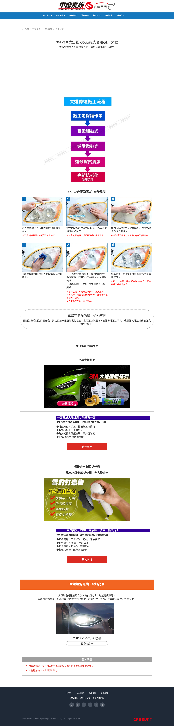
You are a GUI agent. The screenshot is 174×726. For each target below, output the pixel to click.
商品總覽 (73, 15)
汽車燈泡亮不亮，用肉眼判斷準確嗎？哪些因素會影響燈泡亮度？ (63, 665)
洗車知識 (85, 15)
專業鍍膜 (108, 15)
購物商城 (120, 15)
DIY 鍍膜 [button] (60, 15)
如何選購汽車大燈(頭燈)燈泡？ (45, 670)
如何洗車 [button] (47, 15)
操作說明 (97, 15)
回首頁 (72, 692)
